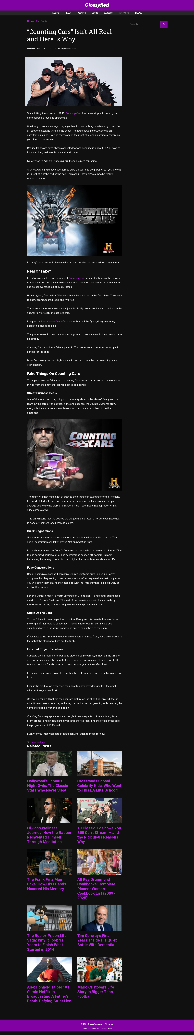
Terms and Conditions (91, 1029)
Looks (95, 13)
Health (68, 13)
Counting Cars (74, 113)
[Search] (164, 24)
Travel (138, 13)
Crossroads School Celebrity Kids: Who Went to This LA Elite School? (99, 786)
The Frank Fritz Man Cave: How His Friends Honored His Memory (46, 884)
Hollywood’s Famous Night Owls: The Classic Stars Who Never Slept (47, 786)
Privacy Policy (106, 1029)
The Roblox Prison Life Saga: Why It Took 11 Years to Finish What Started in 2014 (47, 942)
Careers (108, 13)
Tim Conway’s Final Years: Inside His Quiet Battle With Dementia (97, 940)
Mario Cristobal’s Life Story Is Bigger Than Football (95, 992)
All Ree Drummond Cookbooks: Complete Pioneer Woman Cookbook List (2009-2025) (96, 888)
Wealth (82, 13)
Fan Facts (124, 13)
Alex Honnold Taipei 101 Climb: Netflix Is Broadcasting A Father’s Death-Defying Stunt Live (49, 994)
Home (30, 21)
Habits (55, 13)
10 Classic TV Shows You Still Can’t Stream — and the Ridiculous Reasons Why (99, 835)
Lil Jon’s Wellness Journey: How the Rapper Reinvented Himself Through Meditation (49, 835)
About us (109, 1024)
